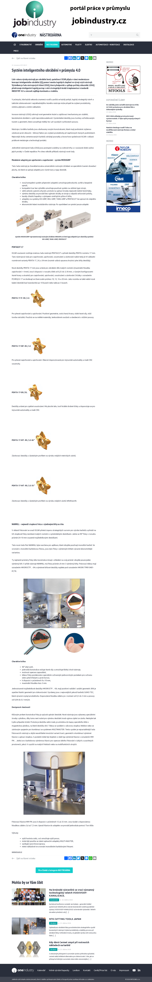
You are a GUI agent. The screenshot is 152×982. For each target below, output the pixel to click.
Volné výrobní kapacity (59, 970)
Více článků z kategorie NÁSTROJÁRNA (54, 870)
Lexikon (76, 970)
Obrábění (39, 44)
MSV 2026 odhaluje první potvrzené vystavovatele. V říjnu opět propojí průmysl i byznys (123, 118)
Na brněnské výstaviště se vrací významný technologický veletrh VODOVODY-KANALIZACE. (71, 892)
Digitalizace (128, 44)
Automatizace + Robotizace (108, 44)
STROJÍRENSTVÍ (25, 44)
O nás (113, 970)
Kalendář (41, 970)
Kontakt (86, 970)
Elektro (88, 44)
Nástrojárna (52, 44)
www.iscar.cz (17, 852)
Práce (16, 50)
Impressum (124, 970)
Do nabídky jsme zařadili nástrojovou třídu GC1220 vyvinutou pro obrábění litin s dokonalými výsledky (122, 107)
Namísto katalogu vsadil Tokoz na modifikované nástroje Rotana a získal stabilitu (120, 130)
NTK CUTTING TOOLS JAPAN (65, 919)
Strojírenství (54, 900)
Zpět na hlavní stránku (25, 58)
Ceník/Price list (100, 970)
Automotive (66, 44)
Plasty (78, 44)
